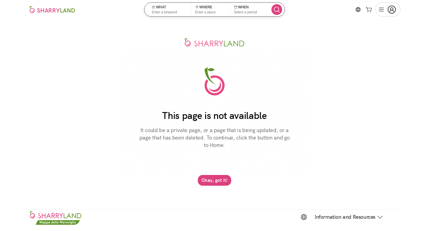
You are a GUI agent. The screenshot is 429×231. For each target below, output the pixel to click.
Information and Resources (349, 217)
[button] (169, 9)
